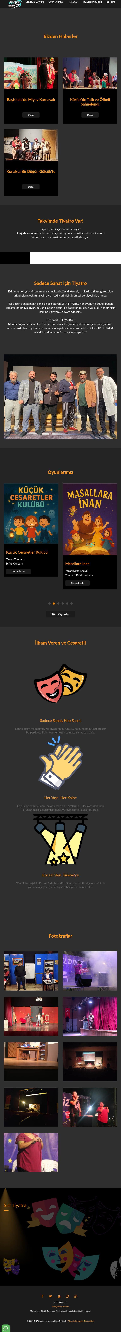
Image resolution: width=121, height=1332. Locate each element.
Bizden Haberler (92, 2)
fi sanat (15, 2)
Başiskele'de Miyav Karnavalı (31, 99)
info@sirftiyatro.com (60, 1306)
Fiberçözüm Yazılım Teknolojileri (81, 1321)
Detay (31, 115)
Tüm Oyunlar (61, 614)
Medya (74, 2)
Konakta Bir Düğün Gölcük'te (31, 171)
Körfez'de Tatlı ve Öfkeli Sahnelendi (90, 101)
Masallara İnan (77, 563)
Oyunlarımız (57, 2)
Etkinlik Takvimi (35, 2)
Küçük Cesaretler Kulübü (27, 552)
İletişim (111, 2)
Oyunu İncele (18, 571)
